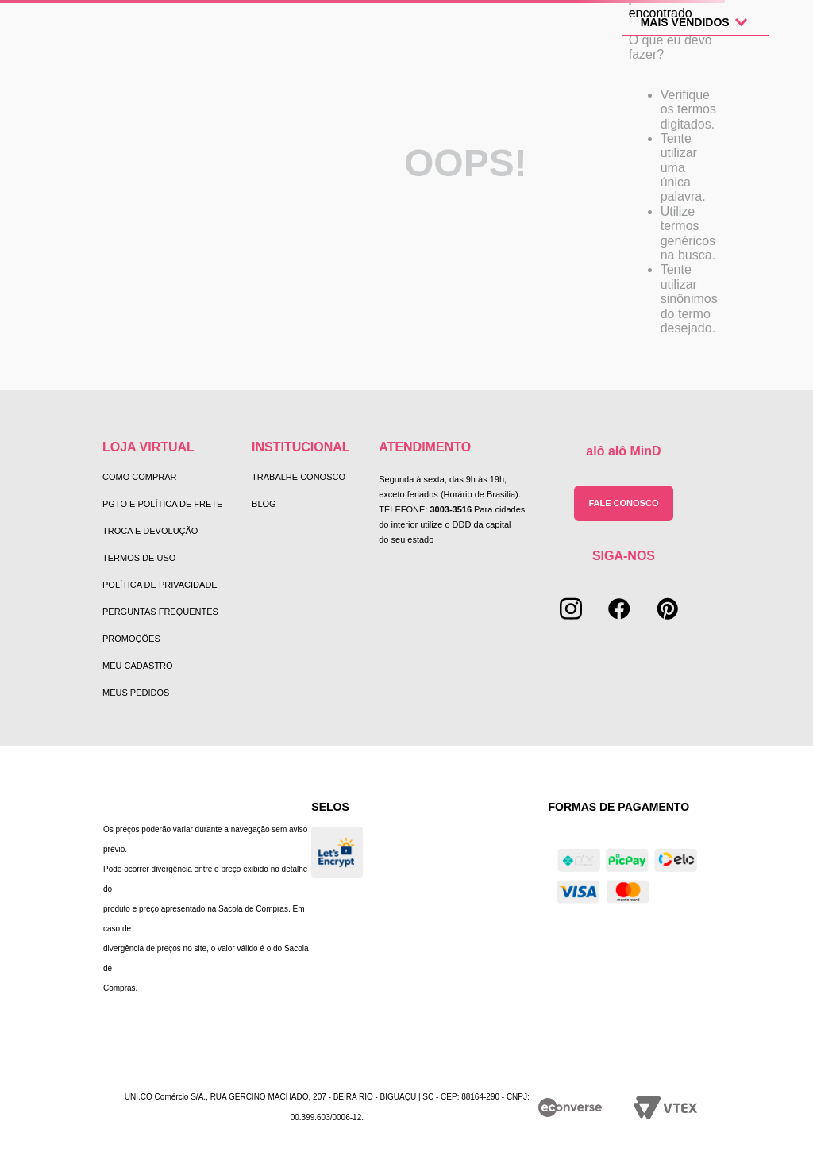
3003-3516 (451, 509)
